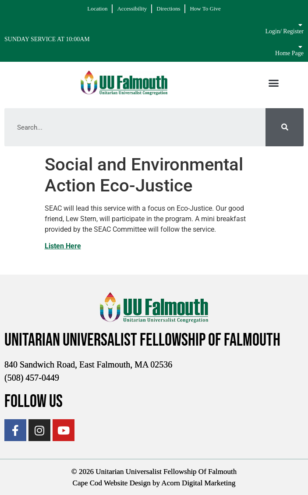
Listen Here (63, 246)
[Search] (285, 127)
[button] (274, 82)
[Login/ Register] (300, 25)
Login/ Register (284, 31)
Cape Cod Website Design (112, 483)
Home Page (289, 53)
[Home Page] (300, 47)
